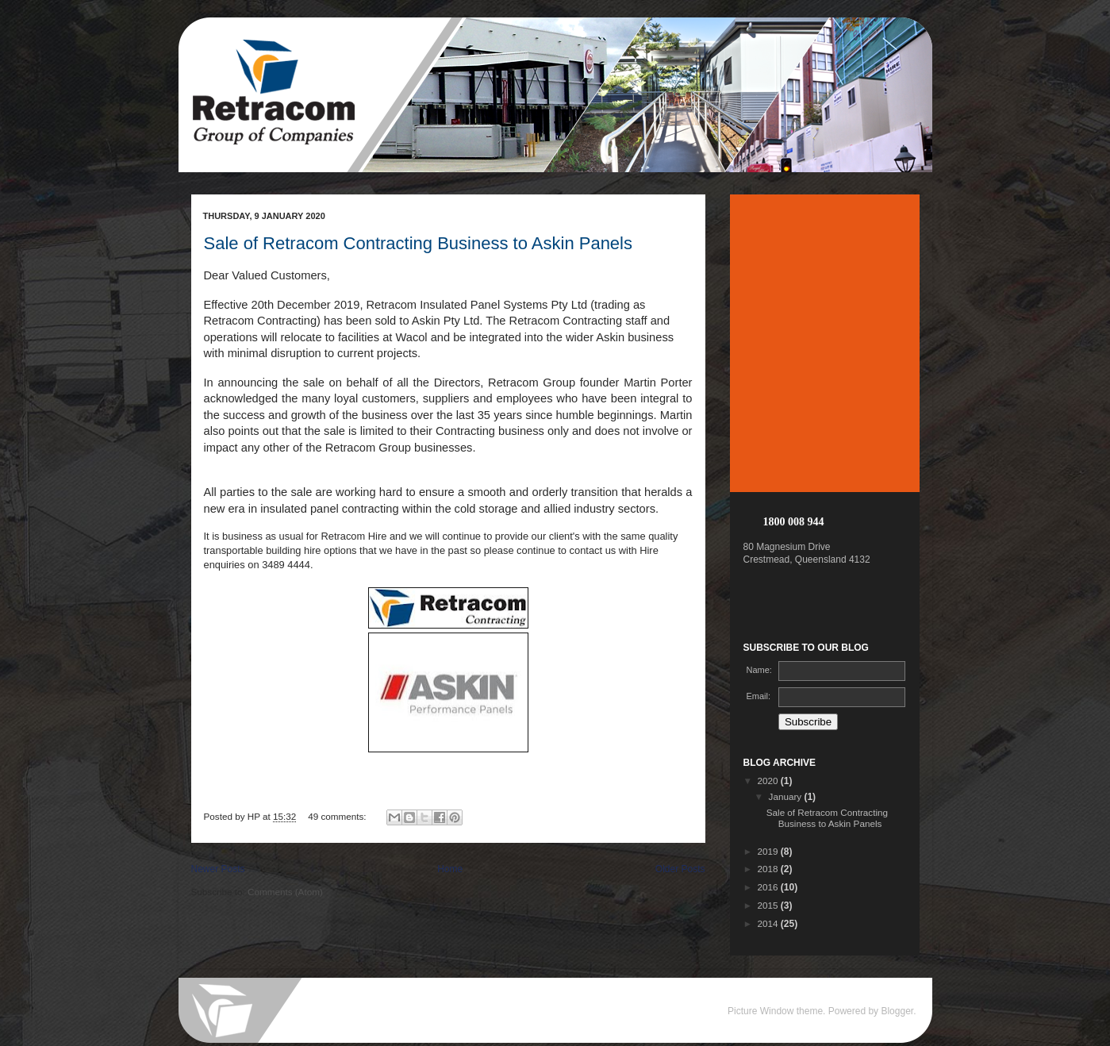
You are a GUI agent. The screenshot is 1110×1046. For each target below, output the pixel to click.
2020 (769, 780)
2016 (769, 887)
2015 (769, 905)
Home (450, 869)
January (787, 796)
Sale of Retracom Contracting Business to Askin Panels (418, 243)
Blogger (897, 1011)
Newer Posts (218, 869)
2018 (769, 868)
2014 (769, 923)
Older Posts (680, 869)
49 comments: (338, 816)
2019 (769, 851)
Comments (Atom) (285, 891)
